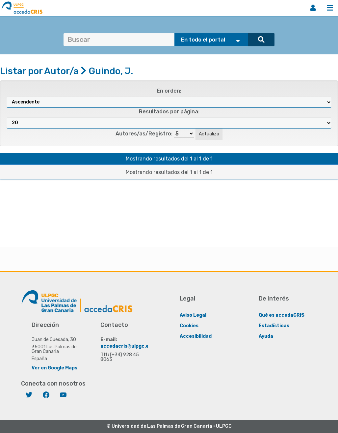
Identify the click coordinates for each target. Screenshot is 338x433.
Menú (330, 8)
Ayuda (266, 336)
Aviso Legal (193, 315)
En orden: (169, 91)
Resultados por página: (169, 111)
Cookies (189, 325)
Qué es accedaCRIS (281, 315)
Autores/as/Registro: (144, 133)
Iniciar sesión (313, 8)
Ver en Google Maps (54, 367)
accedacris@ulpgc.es (125, 346)
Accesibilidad (196, 336)
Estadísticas (274, 325)
